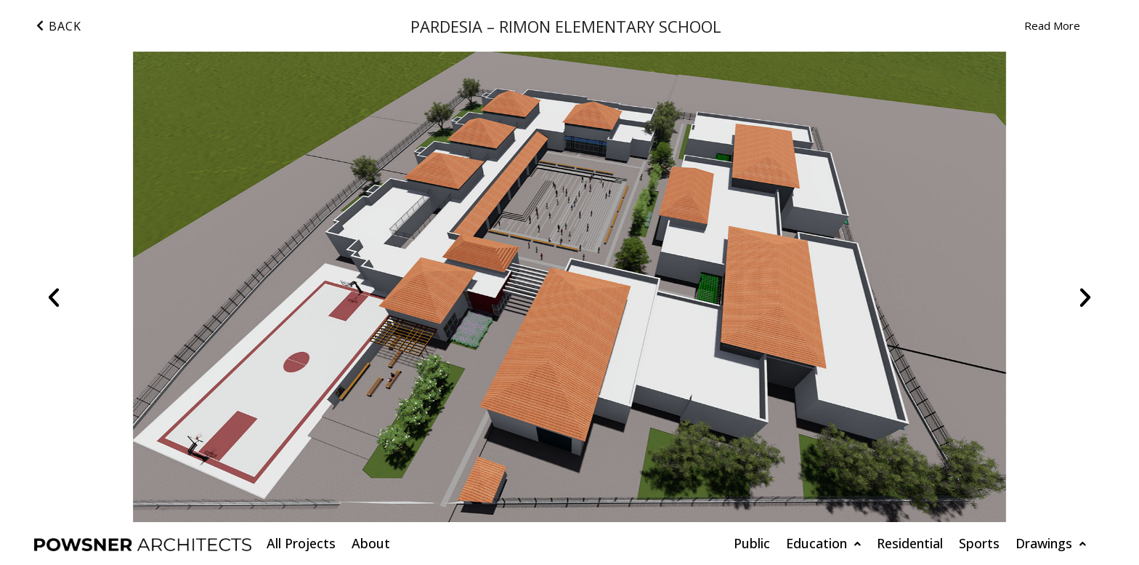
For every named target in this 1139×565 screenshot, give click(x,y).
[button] (53, 297)
